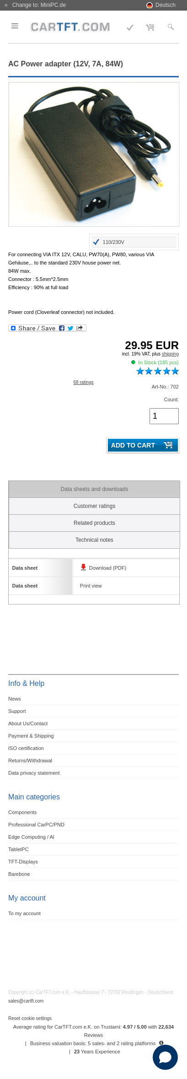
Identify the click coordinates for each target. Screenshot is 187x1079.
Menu (20, 25)
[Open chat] (165, 1057)
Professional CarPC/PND (36, 824)
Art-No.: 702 (165, 386)
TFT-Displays (23, 861)
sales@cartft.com (25, 1000)
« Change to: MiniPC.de (35, 5)
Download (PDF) (107, 568)
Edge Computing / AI (31, 837)
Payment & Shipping (31, 736)
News (14, 698)
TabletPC (18, 849)
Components (22, 812)
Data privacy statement (34, 773)
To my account (24, 913)
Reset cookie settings (30, 1018)
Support (17, 711)
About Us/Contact (28, 723)
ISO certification (26, 748)
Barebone (19, 874)
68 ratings (84, 382)
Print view (91, 585)
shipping (170, 353)
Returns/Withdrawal (30, 760)
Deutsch (165, 5)
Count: (171, 399)
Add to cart (133, 445)
